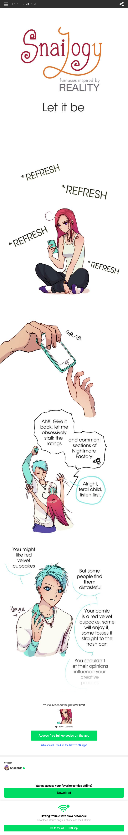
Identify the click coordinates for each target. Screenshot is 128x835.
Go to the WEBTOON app (64, 828)
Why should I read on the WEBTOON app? (64, 745)
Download (64, 793)
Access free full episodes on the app (64, 735)
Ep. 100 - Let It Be (24, 4)
